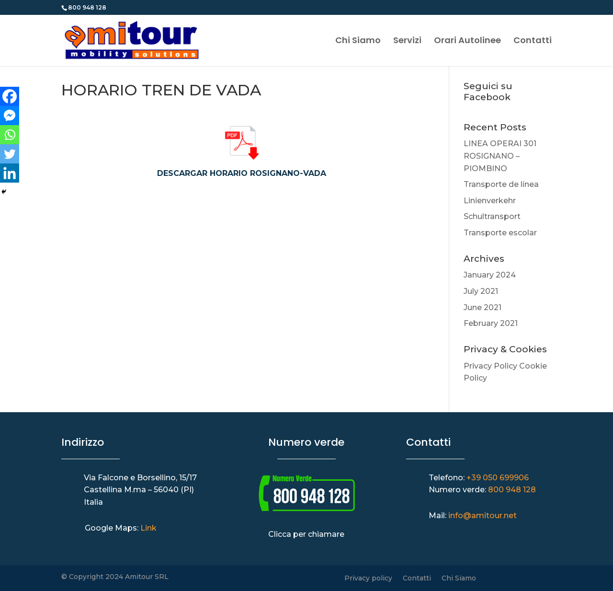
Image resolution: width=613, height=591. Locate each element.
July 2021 (481, 291)
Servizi (407, 41)
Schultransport (492, 216)
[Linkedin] (9, 173)
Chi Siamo (358, 41)
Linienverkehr (490, 200)
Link (148, 528)
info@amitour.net (482, 515)
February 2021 (491, 323)
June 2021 (482, 307)
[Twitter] (9, 153)
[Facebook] (9, 96)
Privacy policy (368, 578)
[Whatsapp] (9, 134)
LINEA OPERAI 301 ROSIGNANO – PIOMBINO (500, 156)
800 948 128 (512, 489)
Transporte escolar (500, 232)
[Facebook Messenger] (9, 115)
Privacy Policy (490, 366)
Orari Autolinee (467, 41)
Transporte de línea (501, 184)
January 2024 (490, 274)
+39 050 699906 (497, 477)
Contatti (532, 41)
